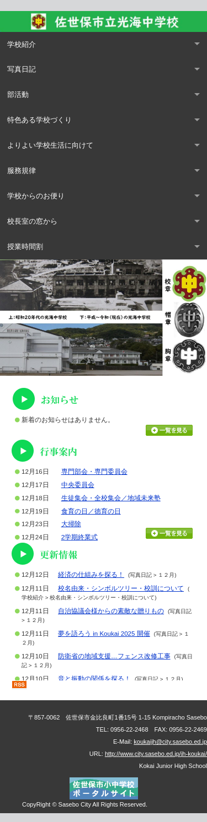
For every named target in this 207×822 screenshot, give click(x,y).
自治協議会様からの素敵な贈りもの (111, 611)
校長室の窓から (32, 221)
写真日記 (21, 69)
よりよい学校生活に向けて (50, 145)
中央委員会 (77, 485)
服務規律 (21, 170)
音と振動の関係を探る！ (94, 678)
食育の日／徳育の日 (91, 511)
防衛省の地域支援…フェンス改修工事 (114, 656)
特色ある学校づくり (39, 120)
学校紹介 (21, 44)
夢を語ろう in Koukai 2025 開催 (104, 633)
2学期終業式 (79, 537)
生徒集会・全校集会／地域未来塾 (111, 498)
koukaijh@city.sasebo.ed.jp (170, 741)
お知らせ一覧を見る (169, 430)
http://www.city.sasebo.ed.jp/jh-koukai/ (156, 753)
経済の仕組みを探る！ (91, 574)
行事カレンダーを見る (169, 533)
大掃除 (71, 524)
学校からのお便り (36, 196)
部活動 (18, 94)
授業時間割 (25, 246)
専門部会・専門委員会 (94, 471)
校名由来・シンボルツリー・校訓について (121, 588)
